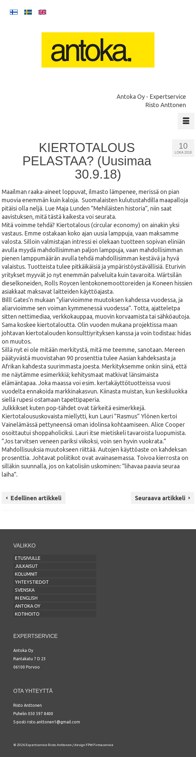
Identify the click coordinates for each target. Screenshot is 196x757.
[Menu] (186, 121)
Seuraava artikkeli (160, 498)
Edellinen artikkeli (36, 498)
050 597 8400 (40, 713)
